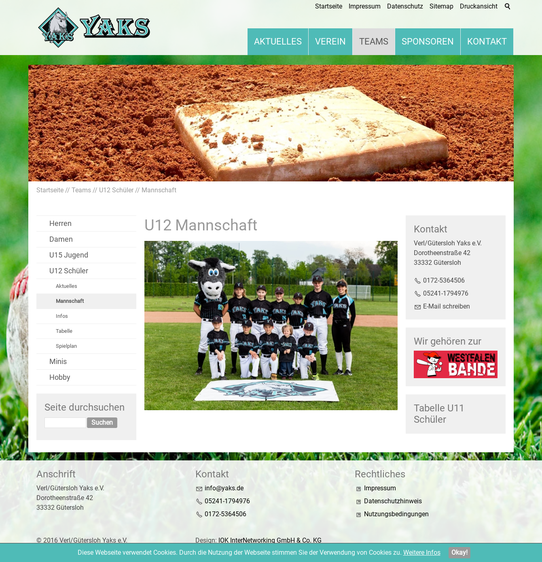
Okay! (459, 552)
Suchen (102, 422)
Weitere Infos (421, 552)
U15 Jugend (68, 255)
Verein (330, 41)
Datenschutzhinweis (393, 501)
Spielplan (66, 346)
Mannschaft (70, 301)
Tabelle (64, 331)
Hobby (59, 377)
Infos (62, 316)
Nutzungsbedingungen (396, 514)
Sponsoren (428, 41)
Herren (60, 223)
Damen (61, 239)
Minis (58, 361)
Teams (373, 41)
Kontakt (487, 41)
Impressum (380, 488)
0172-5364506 (444, 280)
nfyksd (224, 488)
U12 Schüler (68, 270)
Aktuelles (278, 41)
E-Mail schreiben (446, 306)
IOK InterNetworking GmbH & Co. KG (270, 540)
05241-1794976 (445, 293)
